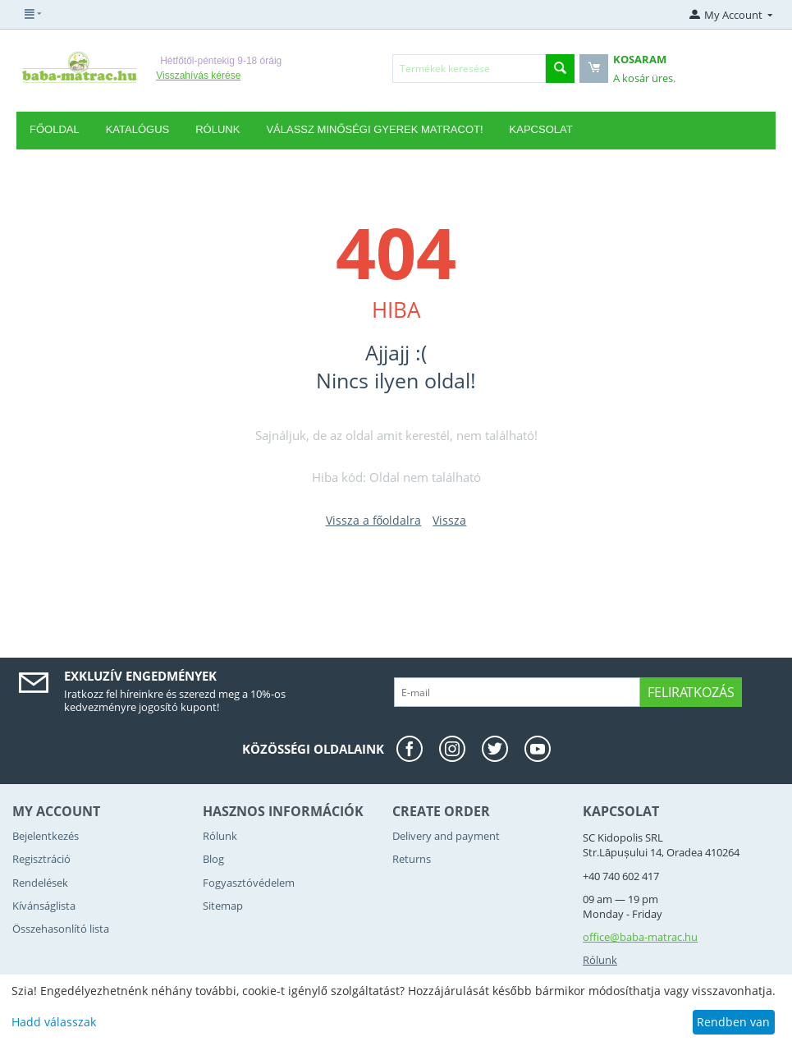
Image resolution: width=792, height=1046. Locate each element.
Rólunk (220, 835)
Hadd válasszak (53, 1022)
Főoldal (55, 129)
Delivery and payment (446, 835)
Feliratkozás (691, 692)
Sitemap (223, 905)
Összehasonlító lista (60, 928)
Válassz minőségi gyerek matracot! (374, 129)
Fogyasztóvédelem (249, 882)
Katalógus (138, 129)
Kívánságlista (44, 905)
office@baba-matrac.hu (640, 936)
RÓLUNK (217, 129)
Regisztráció (41, 858)
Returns (411, 858)
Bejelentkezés (45, 835)
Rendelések (40, 882)
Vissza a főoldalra (374, 520)
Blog (213, 858)
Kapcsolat (541, 129)
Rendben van (733, 1022)
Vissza (449, 520)
